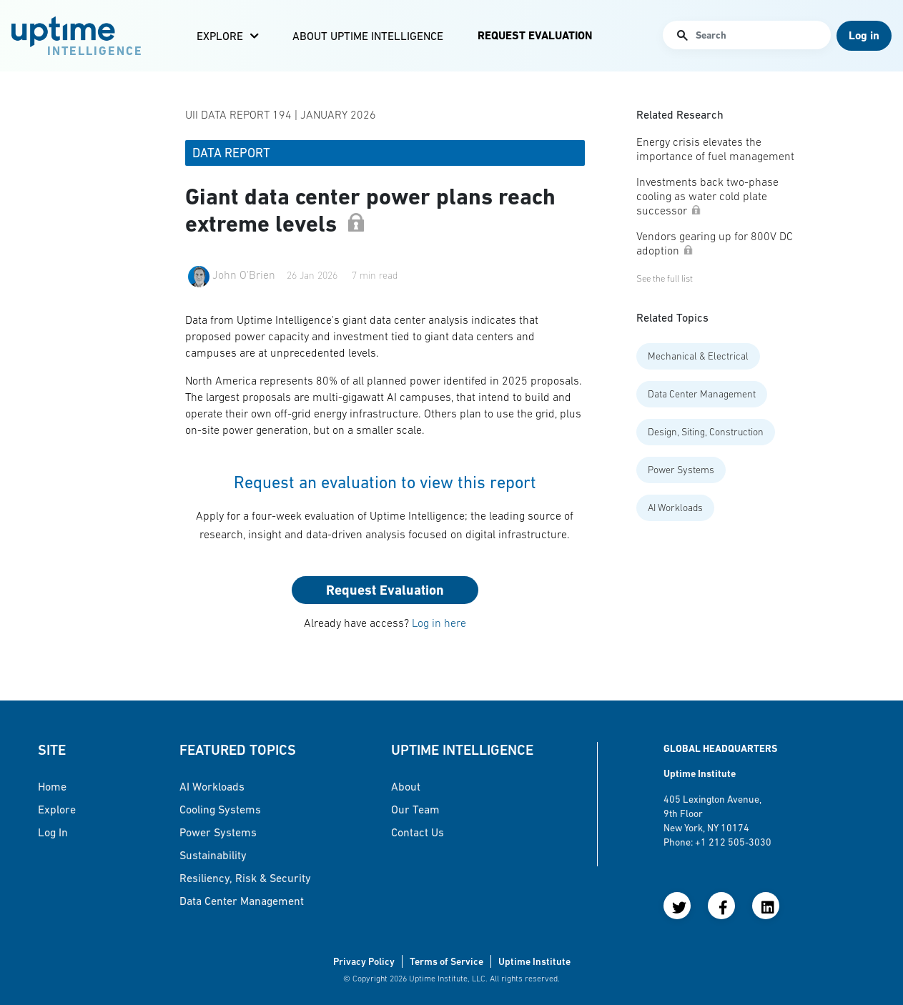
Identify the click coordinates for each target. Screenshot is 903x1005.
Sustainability (213, 854)
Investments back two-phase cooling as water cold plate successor (707, 196)
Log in (53, 832)
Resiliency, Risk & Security (245, 877)
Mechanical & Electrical (698, 356)
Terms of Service (446, 961)
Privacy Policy (364, 961)
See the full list (664, 278)
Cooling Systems (220, 809)
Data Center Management (702, 394)
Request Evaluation (535, 35)
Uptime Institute (534, 961)
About (405, 786)
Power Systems (681, 469)
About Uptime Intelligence (367, 35)
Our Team (415, 809)
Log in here (439, 622)
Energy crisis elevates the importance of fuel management (715, 148)
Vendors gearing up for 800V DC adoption (714, 243)
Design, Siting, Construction (706, 431)
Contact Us (417, 832)
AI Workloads (675, 507)
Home (52, 786)
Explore (220, 35)
